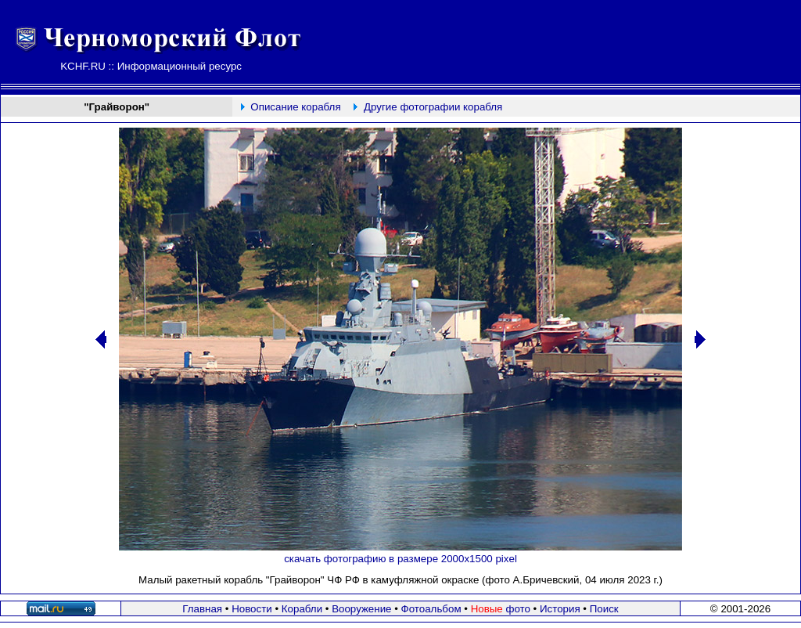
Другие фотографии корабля (433, 107)
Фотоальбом (431, 609)
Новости (252, 609)
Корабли (302, 609)
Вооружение (361, 609)
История (560, 609)
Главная (202, 609)
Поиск (604, 609)
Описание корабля (295, 107)
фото (500, 609)
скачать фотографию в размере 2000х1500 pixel (400, 559)
